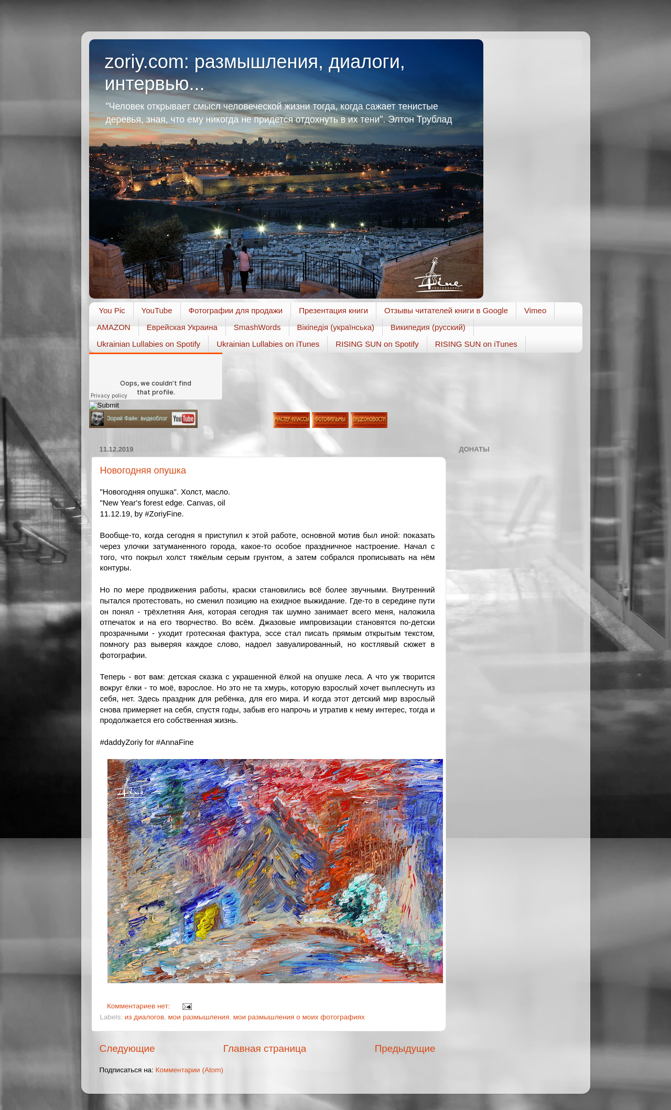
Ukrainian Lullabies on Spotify (149, 343)
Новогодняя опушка (143, 470)
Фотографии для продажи (236, 310)
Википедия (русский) (428, 327)
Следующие (127, 1048)
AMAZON (114, 327)
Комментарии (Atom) (189, 1070)
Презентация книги (333, 310)
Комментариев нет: (139, 1006)
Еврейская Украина (182, 327)
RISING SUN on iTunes (476, 343)
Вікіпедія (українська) (335, 327)
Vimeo (535, 310)
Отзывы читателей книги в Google (446, 310)
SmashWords (257, 327)
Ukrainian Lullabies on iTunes (268, 343)
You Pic (112, 310)
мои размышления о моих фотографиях (299, 1017)
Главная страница (265, 1048)
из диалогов (144, 1017)
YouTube (157, 310)
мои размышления (199, 1017)
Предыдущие (405, 1048)
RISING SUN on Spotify (377, 343)
